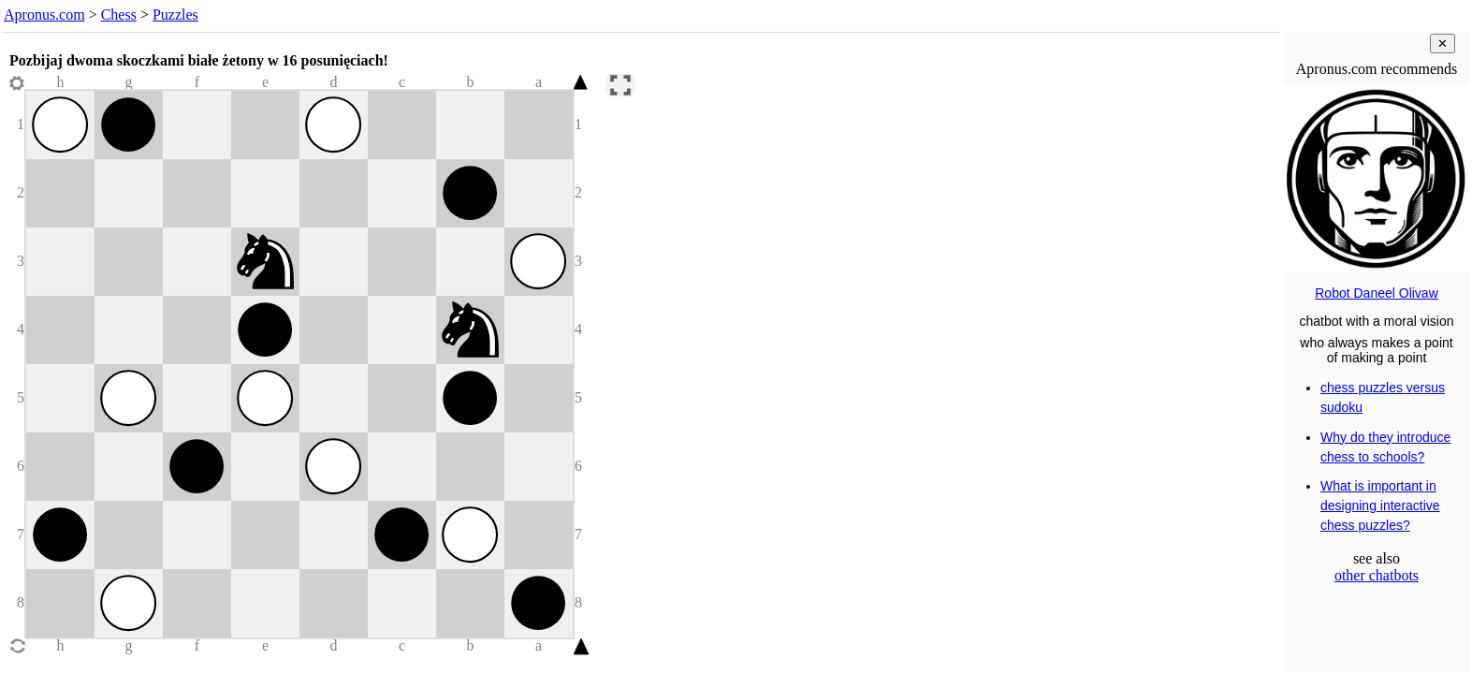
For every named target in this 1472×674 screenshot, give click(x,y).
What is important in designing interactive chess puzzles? (1380, 505)
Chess (119, 14)
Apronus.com (44, 14)
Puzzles (175, 14)
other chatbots (1376, 575)
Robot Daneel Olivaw (1376, 293)
